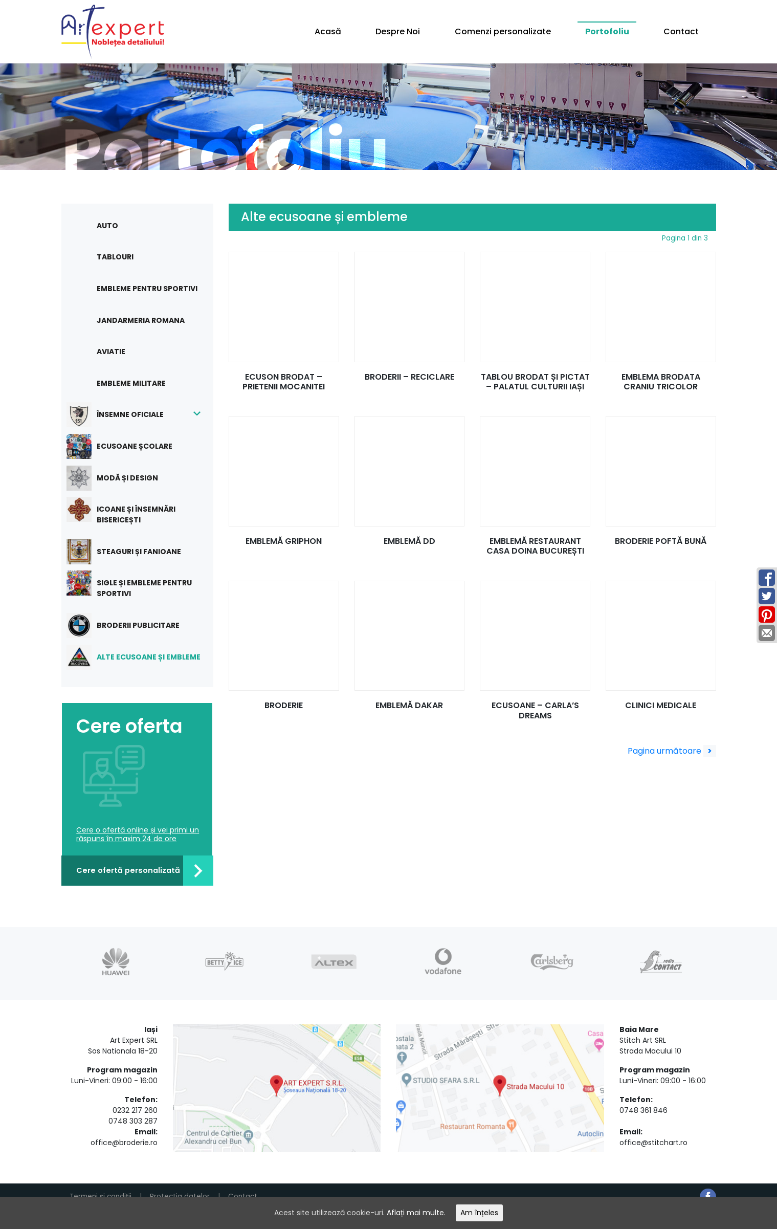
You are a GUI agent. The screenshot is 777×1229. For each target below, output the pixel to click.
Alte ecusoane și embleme (141, 657)
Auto (107, 226)
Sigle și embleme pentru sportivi (137, 584)
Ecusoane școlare (127, 446)
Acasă (328, 31)
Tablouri (115, 257)
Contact (681, 31)
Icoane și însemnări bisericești (128, 511)
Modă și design (120, 478)
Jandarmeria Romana (141, 320)
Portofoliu (607, 31)
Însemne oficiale (123, 414)
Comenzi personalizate (503, 31)
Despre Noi (397, 31)
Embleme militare (131, 383)
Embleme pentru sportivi (147, 288)
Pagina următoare (672, 751)
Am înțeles (489, 1212)
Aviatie (111, 351)
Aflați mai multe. (420, 1212)
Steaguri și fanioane (131, 551)
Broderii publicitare (131, 625)
